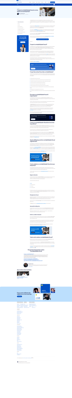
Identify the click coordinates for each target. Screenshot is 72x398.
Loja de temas (21, 306)
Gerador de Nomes (19, 334)
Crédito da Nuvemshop (19, 341)
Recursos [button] (39, 2)
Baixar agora (33, 119)
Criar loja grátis (52, 2)
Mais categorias (42, 4)
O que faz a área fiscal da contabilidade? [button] (31, 258)
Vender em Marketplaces (19, 347)
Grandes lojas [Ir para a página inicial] (20, 0)
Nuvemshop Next (18, 307)
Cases (46, 4)
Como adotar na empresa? (20, 30)
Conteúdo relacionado (20, 33)
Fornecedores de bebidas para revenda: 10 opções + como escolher (22, 277)
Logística (30, 306)
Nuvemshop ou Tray (19, 313)
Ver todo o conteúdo (30, 266)
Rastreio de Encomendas (19, 329)
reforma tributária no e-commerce (49, 36)
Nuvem (17, 340)
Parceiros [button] (42, 2)
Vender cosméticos (19, 323)
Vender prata (18, 321)
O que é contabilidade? (36, 61)
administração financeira (40, 30)
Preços (36, 2)
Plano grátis (18, 306)
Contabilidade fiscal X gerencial (21, 29)
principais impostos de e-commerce (41, 203)
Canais (36, 4)
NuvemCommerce (26, 306)
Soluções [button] (30, 2)
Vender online (18, 316)
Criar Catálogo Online (19, 333)
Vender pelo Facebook (19, 349)
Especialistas (21, 307)
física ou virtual (37, 25)
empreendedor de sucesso (44, 171)
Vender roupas (18, 320)
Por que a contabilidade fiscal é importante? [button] (31, 259)
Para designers (18, 354)
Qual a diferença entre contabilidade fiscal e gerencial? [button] (33, 260)
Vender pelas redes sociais (19, 344)
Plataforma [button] (33, 2)
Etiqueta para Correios (19, 330)
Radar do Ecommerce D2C (50, 4)
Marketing (33, 4)
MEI (31, 183)
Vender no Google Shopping (20, 348)
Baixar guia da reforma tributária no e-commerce (42, 39)
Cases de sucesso (33, 307)
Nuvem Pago (18, 337)
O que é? (19, 23)
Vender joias (18, 322)
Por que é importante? (20, 26)
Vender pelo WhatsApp (19, 350)
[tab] (36, 254)
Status (32, 306)
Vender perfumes (18, 317)
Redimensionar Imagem (19, 328)
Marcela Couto (18, 276)
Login (48, 2)
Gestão (39, 4)
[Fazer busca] (54, 4)
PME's (17, 0)
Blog (17, 4)
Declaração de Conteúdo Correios (20, 327)
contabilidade (35, 29)
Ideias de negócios (23, 276)
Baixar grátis (33, 68)
